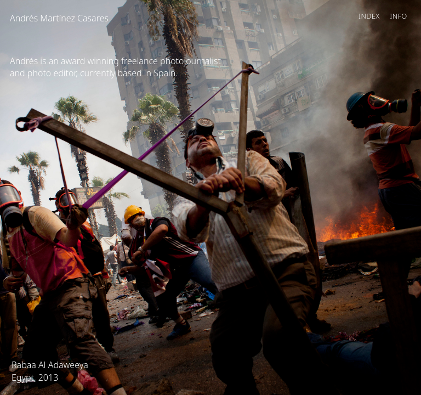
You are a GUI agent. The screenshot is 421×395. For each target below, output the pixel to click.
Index (369, 16)
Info (398, 16)
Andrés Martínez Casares (59, 18)
